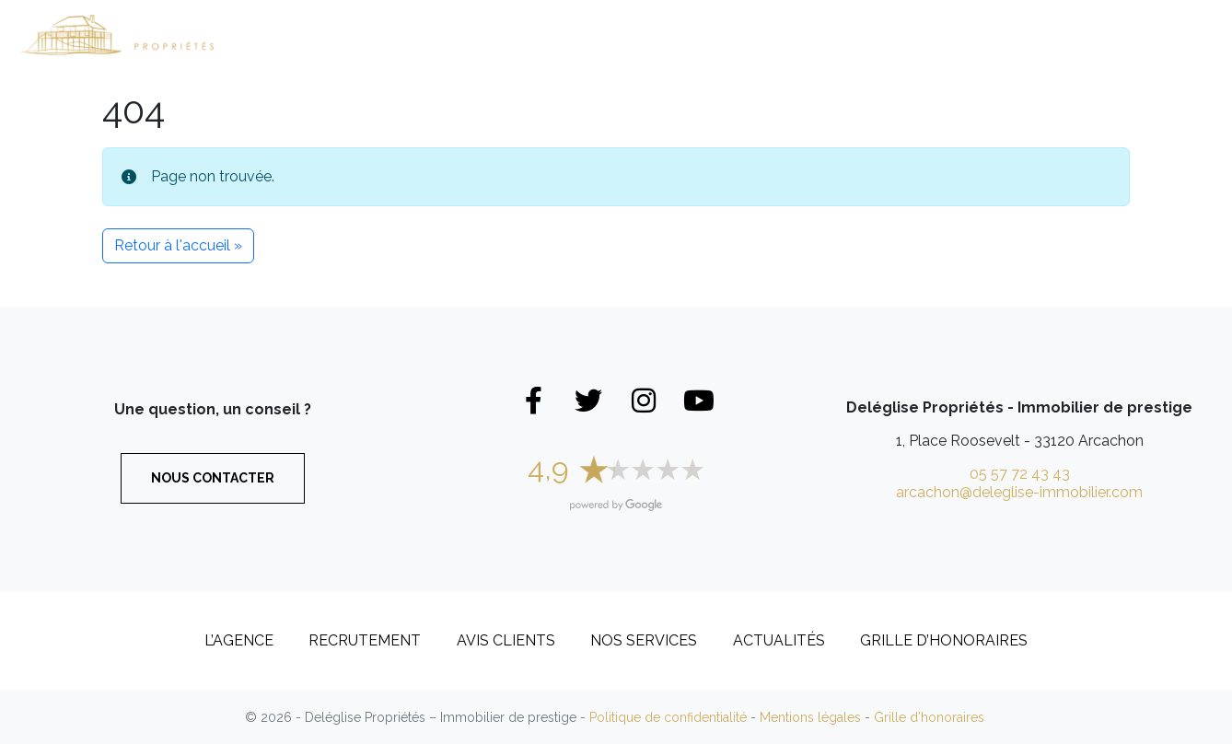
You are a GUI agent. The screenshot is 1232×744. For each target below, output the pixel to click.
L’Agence (897, 34)
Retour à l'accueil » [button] (178, 245)
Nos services (643, 640)
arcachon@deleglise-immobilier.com (1019, 492)
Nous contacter (212, 478)
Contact (1161, 34)
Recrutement (1035, 34)
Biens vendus (776, 34)
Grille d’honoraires (944, 640)
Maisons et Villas (456, 34)
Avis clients (506, 640)
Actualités (779, 640)
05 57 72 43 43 (1020, 473)
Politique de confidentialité (668, 717)
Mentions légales (810, 717)
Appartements (626, 34)
